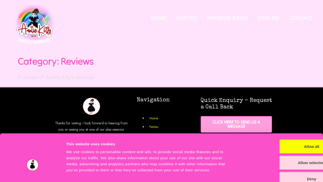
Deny (281, 149)
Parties (187, 17)
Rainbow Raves (227, 17)
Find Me (268, 17)
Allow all (281, 116)
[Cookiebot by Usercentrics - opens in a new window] (33, 172)
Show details (265, 172)
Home (159, 17)
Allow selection (280, 132)
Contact (301, 17)
